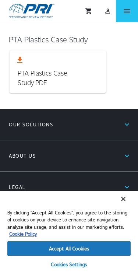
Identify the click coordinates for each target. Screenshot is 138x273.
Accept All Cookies (69, 248)
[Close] (123, 199)
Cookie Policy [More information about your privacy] (23, 234)
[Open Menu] (127, 11)
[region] (69, 232)
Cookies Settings (69, 264)
